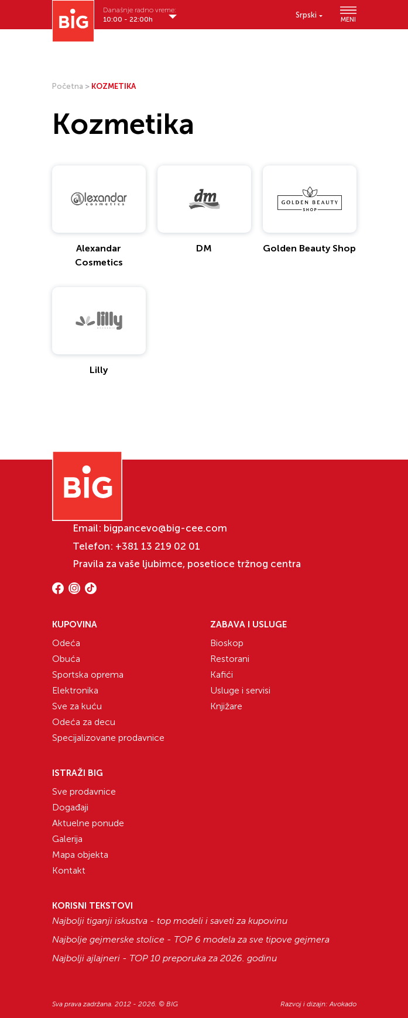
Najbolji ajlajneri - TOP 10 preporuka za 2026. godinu (164, 958)
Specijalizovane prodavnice (108, 737)
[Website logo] (73, 21)
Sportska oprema (88, 674)
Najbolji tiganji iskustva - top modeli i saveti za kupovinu (169, 921)
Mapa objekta (80, 854)
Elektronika (75, 690)
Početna (67, 86)
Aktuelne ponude (88, 823)
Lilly (99, 369)
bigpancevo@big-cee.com (165, 528)
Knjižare (226, 706)
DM (204, 248)
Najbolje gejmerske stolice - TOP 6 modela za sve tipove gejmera (191, 939)
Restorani (229, 658)
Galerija (67, 838)
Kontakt (68, 870)
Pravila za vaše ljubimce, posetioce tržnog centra (187, 564)
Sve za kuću (77, 706)
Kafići (221, 674)
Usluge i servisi (240, 690)
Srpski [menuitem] (306, 15)
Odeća (66, 642)
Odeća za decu (83, 721)
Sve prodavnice (84, 791)
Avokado (343, 1004)
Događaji (70, 807)
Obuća (66, 658)
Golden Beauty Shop (309, 248)
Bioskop (227, 642)
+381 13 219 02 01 (157, 546)
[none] (309, 15)
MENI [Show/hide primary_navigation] (348, 14)
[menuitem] (309, 15)
